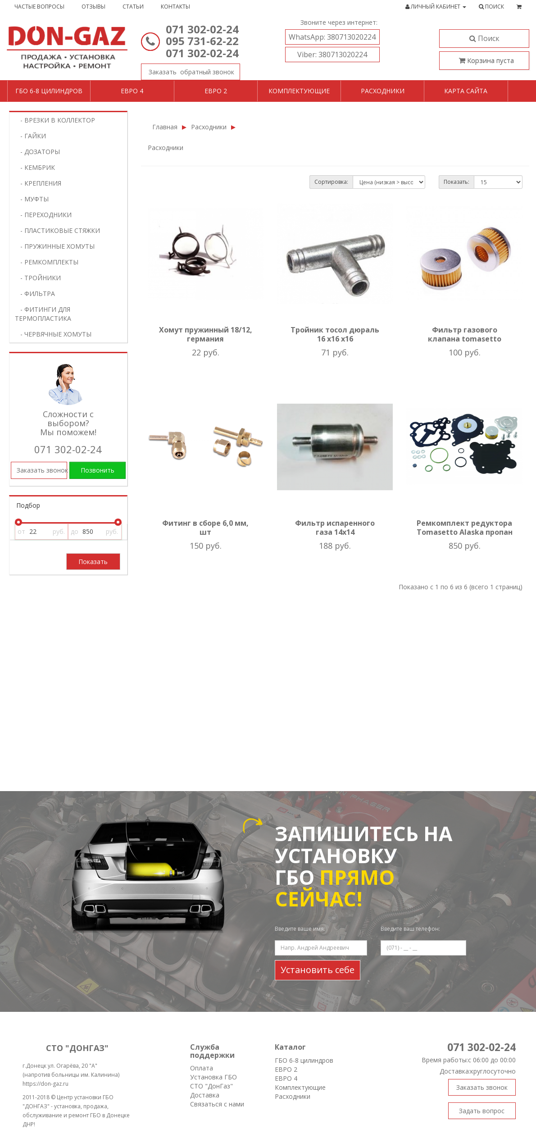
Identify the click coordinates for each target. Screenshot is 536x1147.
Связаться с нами (217, 1104)
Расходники (382, 90)
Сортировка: (331, 182)
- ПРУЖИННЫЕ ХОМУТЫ (55, 246)
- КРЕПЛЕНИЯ (38, 183)
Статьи (133, 6)
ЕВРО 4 (286, 1078)
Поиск (484, 38)
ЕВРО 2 (286, 1069)
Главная (164, 127)
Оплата (201, 1068)
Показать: (456, 182)
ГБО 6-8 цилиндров (48, 90)
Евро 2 (215, 90)
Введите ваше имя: (300, 929)
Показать (93, 561)
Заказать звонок (187, 70)
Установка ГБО (213, 1077)
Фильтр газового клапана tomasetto (464, 334)
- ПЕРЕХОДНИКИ (43, 214)
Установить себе (317, 970)
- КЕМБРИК (35, 167)
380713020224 (332, 37)
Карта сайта (465, 90)
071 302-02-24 (202, 29)
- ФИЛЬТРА (35, 293)
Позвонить (97, 470)
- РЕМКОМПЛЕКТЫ (46, 262)
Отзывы (93, 6)
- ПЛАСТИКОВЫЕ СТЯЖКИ (57, 230)
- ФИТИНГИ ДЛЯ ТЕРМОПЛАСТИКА (43, 314)
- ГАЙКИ (30, 136)
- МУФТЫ (32, 199)
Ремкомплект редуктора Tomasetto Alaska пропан (465, 527)
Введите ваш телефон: (410, 929)
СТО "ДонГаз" (211, 1086)
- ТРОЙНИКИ (38, 277)
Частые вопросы (39, 6)
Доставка (204, 1095)
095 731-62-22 (202, 40)
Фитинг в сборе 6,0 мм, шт (205, 527)
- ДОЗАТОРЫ (37, 151)
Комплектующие (299, 90)
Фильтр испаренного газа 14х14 (335, 527)
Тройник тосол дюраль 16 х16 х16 (335, 334)
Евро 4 (132, 90)
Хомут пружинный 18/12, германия (205, 334)
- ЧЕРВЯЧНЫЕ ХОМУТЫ (53, 334)
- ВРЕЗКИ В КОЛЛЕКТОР (55, 120)
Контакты (175, 6)
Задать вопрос (481, 1110)
